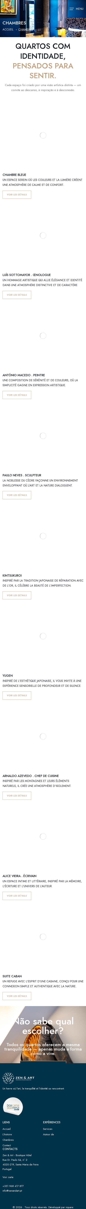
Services (47, 1129)
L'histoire (7, 1134)
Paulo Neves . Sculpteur (22, 475)
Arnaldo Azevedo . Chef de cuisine (31, 776)
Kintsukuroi (12, 575)
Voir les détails (17, 194)
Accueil (8, 29)
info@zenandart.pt (12, 1191)
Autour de (48, 1134)
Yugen (8, 675)
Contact (7, 1145)
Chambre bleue (14, 175)
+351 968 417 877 (13, 1186)
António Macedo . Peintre (24, 375)
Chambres (8, 1140)
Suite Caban (12, 976)
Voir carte (8, 1177)
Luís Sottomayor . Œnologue (27, 275)
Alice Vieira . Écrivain (19, 876)
